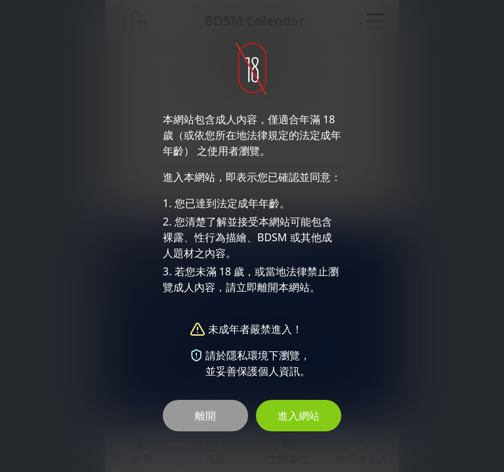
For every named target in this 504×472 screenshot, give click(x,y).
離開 (205, 415)
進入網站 (299, 415)
